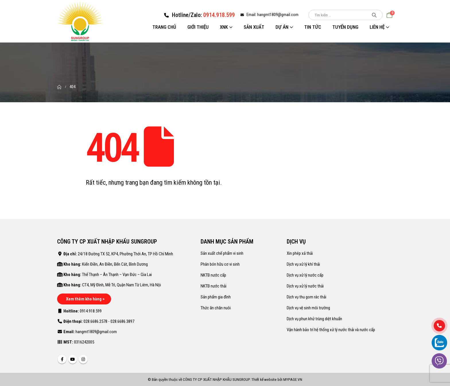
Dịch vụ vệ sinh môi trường (308, 307)
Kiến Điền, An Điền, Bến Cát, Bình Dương (115, 264)
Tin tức (312, 27)
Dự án (282, 27)
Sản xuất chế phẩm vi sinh (222, 253)
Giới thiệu (198, 27)
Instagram (83, 359)
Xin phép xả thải (300, 253)
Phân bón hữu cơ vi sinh (220, 264)
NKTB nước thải (213, 286)
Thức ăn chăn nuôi (216, 307)
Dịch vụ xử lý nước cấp (305, 275)
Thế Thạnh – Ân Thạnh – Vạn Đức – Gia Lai (117, 274)
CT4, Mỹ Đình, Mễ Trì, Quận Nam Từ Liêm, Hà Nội (121, 284)
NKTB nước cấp (213, 275)
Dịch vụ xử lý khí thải (303, 264)
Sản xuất (254, 27)
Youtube (72, 359)
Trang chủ (164, 27)
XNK (224, 27)
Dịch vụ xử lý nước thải (305, 286)
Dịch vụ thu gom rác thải (306, 297)
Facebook (62, 359)
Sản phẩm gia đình (216, 297)
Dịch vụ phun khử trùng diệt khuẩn (314, 318)
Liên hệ (377, 27)
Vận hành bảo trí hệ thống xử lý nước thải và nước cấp (331, 329)
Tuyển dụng (345, 27)
